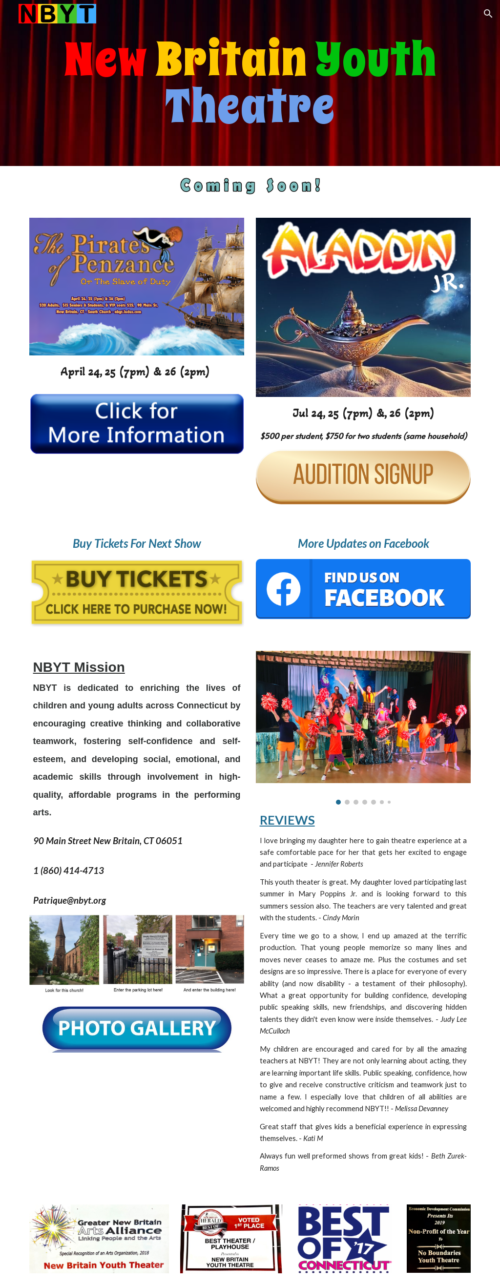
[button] (488, 13)
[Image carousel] (363, 728)
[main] (250, 83)
